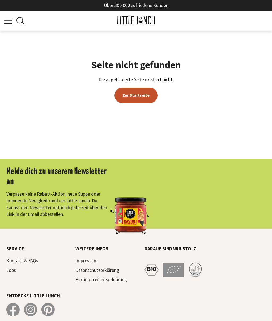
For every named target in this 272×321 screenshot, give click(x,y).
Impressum (86, 260)
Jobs (11, 270)
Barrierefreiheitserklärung (101, 279)
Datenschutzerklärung (97, 270)
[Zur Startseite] (136, 20)
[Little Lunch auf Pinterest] (48, 309)
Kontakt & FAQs (22, 260)
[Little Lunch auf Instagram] (30, 309)
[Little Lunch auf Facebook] (13, 309)
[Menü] (8, 21)
